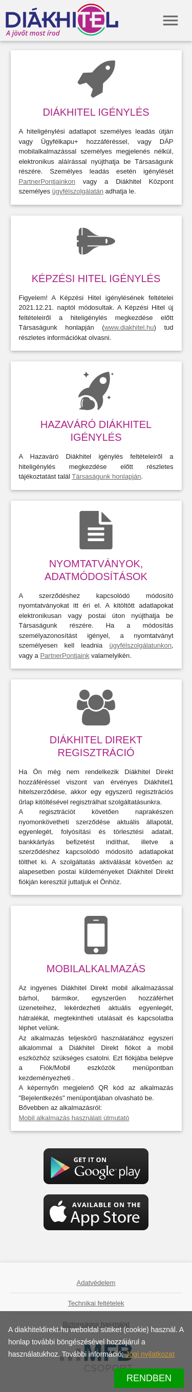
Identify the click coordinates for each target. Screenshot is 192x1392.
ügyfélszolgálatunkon (140, 645)
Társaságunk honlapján (106, 476)
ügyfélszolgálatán (77, 191)
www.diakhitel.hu (129, 327)
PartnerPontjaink (64, 655)
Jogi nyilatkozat (150, 1354)
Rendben (149, 1378)
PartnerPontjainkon (47, 181)
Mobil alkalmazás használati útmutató (74, 1118)
